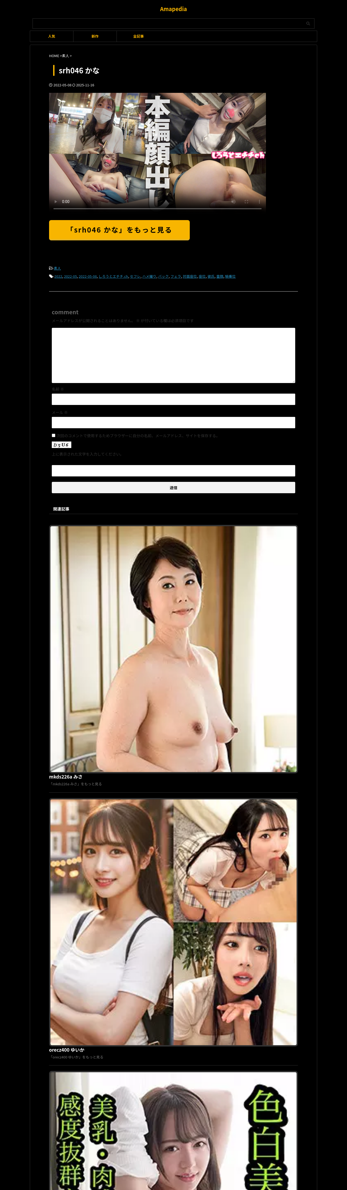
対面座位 (190, 275)
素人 (57, 267)
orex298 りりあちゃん (156, 896)
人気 (51, 36)
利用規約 (141, 1006)
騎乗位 (230, 275)
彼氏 (211, 275)
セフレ (135, 275)
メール (60, 410)
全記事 (138, 36)
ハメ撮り (149, 275)
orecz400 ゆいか (151, 619)
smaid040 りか (149, 803)
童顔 (219, 275)
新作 (94, 36)
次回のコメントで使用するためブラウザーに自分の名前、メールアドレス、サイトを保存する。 (138, 434)
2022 (58, 275)
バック (163, 275)
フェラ (176, 275)
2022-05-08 (88, 275)
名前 (58, 387)
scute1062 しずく (152, 711)
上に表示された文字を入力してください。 (88, 452)
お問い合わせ (202, 1006)
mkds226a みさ (150, 527)
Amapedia (173, 9)
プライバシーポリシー (170, 1006)
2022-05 (70, 275)
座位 (202, 275)
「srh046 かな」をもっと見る (119, 229)
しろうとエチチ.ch (113, 275)
